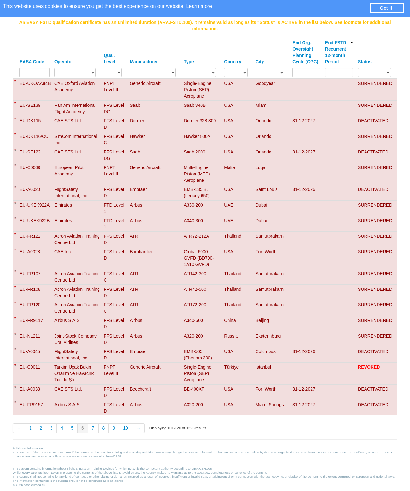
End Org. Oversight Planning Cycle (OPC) (305, 52)
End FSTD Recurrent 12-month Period (339, 52)
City (260, 61)
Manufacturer (144, 61)
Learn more (199, 6)
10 (125, 428)
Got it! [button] (387, 7)
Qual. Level (109, 58)
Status (365, 61)
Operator (63, 61)
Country (232, 61)
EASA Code (31, 61)
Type (189, 61)
